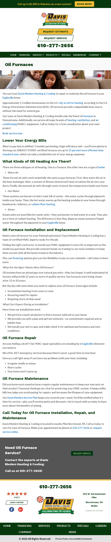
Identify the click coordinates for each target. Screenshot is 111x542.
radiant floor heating (43, 204)
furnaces (88, 116)
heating (72, 120)
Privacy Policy (61, 539)
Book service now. (13, 133)
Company (94, 55)
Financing (24, 55)
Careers (101, 525)
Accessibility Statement (81, 539)
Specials (66, 55)
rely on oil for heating (71, 102)
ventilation (83, 120)
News (72, 532)
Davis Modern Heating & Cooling (36, 93)
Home (13, 55)
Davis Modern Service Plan (22, 397)
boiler (101, 167)
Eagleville (8, 97)
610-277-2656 (55, 45)
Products (51, 55)
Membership (79, 55)
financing (18, 258)
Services (37, 55)
